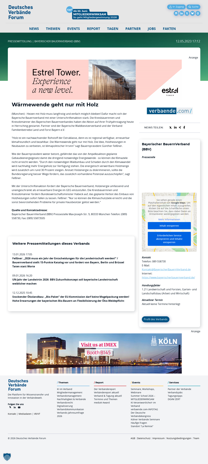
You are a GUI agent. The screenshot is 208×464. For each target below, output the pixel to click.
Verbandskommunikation (70, 409)
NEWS (34, 28)
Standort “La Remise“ (142, 426)
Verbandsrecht (65, 402)
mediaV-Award (102, 402)
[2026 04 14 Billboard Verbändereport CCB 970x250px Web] (104, 335)
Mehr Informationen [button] (169, 219)
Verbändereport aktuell (106, 392)
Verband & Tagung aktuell (108, 395)
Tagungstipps (175, 395)
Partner (133, 28)
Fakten (169, 28)
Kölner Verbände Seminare (145, 419)
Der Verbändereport (105, 389)
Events (73, 28)
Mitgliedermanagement (69, 392)
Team (196, 438)
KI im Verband (64, 389)
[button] (7, 457)
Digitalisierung (65, 405)
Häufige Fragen (139, 422)
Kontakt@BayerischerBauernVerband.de (166, 269)
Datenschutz (144, 438)
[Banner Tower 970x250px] (104, 61)
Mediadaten (25, 413)
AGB (133, 438)
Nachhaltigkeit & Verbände (71, 399)
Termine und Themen (105, 399)
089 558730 (159, 261)
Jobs (152, 28)
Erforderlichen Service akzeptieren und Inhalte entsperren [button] (169, 239)
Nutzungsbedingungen (179, 438)
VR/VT (37, 413)
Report (93, 28)
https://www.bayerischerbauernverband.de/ (168, 277)
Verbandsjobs (175, 392)
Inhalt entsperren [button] (169, 225)
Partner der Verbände (179, 389)
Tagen (112, 28)
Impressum (158, 438)
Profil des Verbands (155, 319)
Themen (53, 28)
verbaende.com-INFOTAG (144, 409)
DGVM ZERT (174, 399)
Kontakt (12, 413)
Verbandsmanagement (69, 395)
